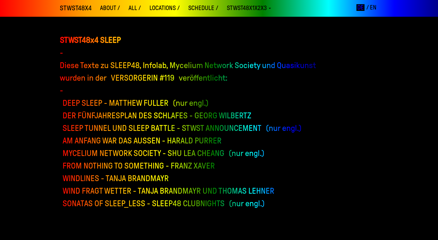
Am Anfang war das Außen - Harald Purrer (142, 140)
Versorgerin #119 (143, 77)
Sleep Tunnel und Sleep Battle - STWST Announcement (162, 128)
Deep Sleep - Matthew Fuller (115, 102)
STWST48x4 (76, 8)
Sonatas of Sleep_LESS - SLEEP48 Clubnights (144, 203)
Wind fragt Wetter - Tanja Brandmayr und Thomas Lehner (168, 190)
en (373, 7)
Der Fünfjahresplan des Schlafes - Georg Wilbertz (157, 115)
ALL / (134, 8)
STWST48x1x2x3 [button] (249, 8)
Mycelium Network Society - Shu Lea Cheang (143, 153)
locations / (164, 8)
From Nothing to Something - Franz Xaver (139, 165)
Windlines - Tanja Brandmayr (116, 178)
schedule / (203, 8)
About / (110, 8)
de (360, 7)
